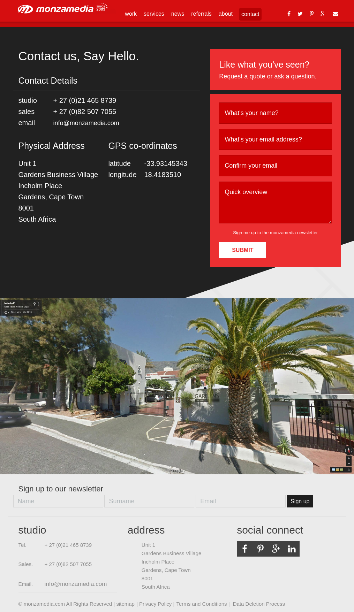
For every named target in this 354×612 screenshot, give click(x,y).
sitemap (125, 604)
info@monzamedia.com (86, 123)
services (154, 14)
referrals (201, 14)
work (131, 14)
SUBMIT (242, 250)
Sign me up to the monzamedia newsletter (275, 232)
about (226, 14)
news (177, 14)
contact (250, 14)
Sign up (300, 501)
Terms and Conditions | (203, 604)
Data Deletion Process (259, 604)
